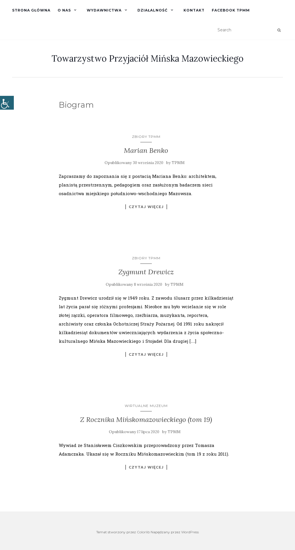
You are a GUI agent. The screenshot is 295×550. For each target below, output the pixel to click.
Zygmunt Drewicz (146, 271)
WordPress (190, 532)
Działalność (152, 10)
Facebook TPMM (231, 10)
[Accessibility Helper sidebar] (7, 103)
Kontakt (194, 10)
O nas (64, 10)
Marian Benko (146, 150)
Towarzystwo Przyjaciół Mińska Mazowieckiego (147, 58)
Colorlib (143, 532)
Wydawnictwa (104, 10)
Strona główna (31, 10)
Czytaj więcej (146, 206)
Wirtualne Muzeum (146, 406)
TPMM (178, 162)
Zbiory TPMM (146, 136)
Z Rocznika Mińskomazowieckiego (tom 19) (146, 419)
